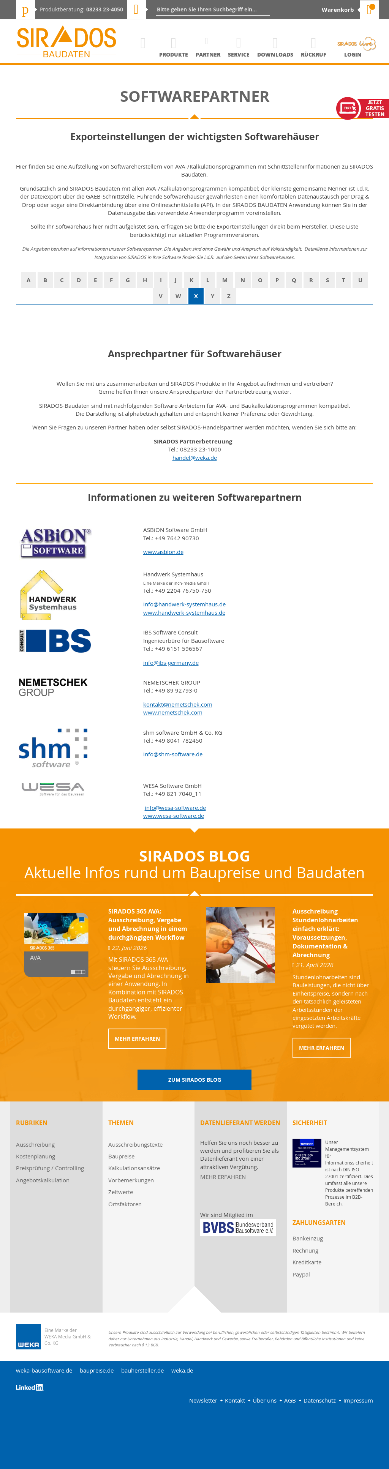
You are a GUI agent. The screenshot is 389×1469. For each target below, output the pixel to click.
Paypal (301, 1274)
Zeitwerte (120, 1192)
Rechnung (305, 1250)
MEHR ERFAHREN (223, 1176)
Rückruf (313, 54)
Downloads (275, 54)
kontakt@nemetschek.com (177, 704)
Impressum (358, 1400)
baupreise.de (97, 1370)
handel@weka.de (194, 457)
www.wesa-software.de (173, 815)
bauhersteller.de (142, 1370)
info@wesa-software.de (175, 807)
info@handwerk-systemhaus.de (184, 604)
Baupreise (121, 1156)
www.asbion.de (163, 551)
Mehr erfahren (137, 1038)
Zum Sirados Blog (194, 1079)
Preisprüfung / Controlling (50, 1168)
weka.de (182, 1370)
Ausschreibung (35, 1144)
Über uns (265, 1400)
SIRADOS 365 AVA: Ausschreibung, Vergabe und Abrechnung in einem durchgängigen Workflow (147, 924)
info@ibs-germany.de (171, 662)
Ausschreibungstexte (135, 1144)
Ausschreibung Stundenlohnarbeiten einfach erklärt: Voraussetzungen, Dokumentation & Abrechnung (325, 933)
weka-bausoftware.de (44, 1370)
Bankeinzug (308, 1238)
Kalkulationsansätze (134, 1168)
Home (143, 54)
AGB (290, 1400)
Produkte (173, 54)
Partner (208, 54)
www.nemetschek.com (172, 712)
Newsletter (203, 1400)
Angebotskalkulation (43, 1180)
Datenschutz (320, 1400)
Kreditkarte (307, 1262)
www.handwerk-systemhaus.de (184, 612)
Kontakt (235, 1400)
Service (239, 54)
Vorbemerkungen (131, 1180)
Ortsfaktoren (125, 1204)
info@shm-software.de (172, 754)
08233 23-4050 (104, 9)
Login (353, 54)
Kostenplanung (35, 1156)
